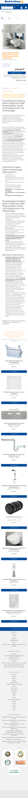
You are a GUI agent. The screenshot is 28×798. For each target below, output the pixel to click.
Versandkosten (23, 636)
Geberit (14, 688)
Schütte (14, 711)
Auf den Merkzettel (6, 71)
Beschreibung (5, 96)
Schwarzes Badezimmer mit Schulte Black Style (14, 745)
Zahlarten (14, 668)
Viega (14, 717)
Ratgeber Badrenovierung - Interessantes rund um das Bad (14, 725)
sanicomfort (14, 699)
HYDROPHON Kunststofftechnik (14, 692)
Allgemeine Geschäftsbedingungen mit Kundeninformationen (14, 664)
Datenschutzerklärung (14, 666)
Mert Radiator (14, 695)
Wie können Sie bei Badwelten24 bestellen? (14, 674)
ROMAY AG (14, 697)
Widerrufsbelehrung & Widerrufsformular (14, 672)
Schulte (14, 709)
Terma (14, 715)
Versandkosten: (16, 82)
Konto (14, 650)
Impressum (14, 661)
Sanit (14, 703)
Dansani (14, 686)
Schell (14, 705)
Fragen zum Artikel (6, 73)
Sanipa (14, 701)
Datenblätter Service (7, 99)
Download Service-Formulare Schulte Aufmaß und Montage (14, 653)
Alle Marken (14, 682)
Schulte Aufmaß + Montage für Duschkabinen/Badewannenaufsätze (14, 739)
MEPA (14, 693)
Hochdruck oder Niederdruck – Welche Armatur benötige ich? (14, 729)
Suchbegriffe (15, 96)
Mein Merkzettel (14, 648)
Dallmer (14, 684)
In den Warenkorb (17, 80)
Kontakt (14, 642)
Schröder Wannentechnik (14, 707)
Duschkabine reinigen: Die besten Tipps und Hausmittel (14, 742)
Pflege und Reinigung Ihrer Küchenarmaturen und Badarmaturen (14, 735)
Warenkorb (14, 646)
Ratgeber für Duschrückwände (14, 747)
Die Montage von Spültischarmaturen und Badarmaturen (14, 732)
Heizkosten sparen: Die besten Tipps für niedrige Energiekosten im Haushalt (14, 749)
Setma (14, 713)
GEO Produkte (14, 690)
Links (14, 644)
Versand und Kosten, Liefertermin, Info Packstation (14, 670)
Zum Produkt (14, 379)
